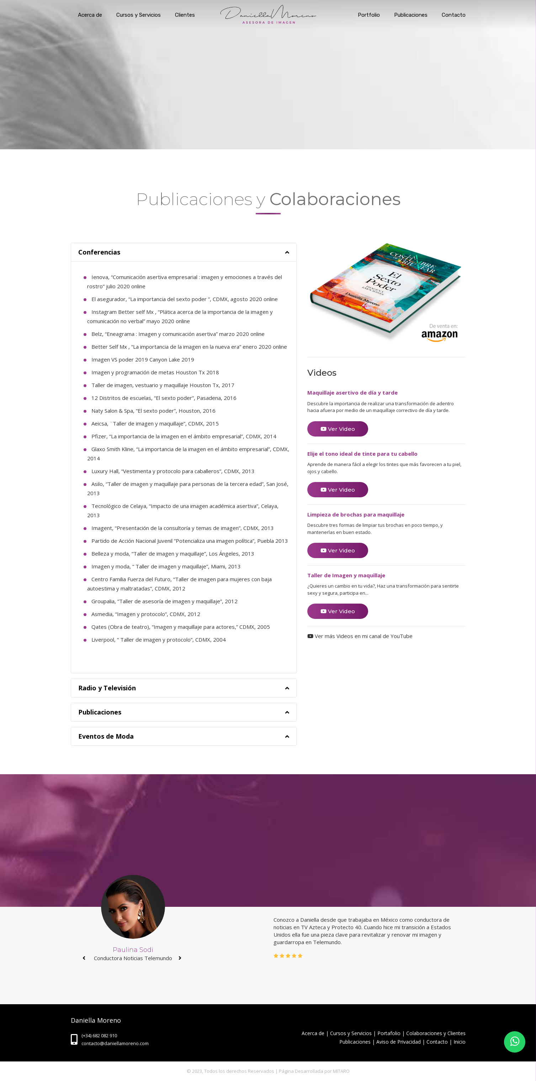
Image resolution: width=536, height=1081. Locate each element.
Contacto (454, 15)
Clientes (185, 15)
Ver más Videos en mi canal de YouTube (360, 635)
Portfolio (369, 15)
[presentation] (84, 958)
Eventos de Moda (106, 736)
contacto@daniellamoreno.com (115, 1043)
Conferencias (99, 252)
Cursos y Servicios (138, 15)
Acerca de (90, 15)
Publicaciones (411, 15)
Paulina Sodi (133, 950)
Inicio (459, 1041)
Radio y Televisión (107, 688)
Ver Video (337, 429)
